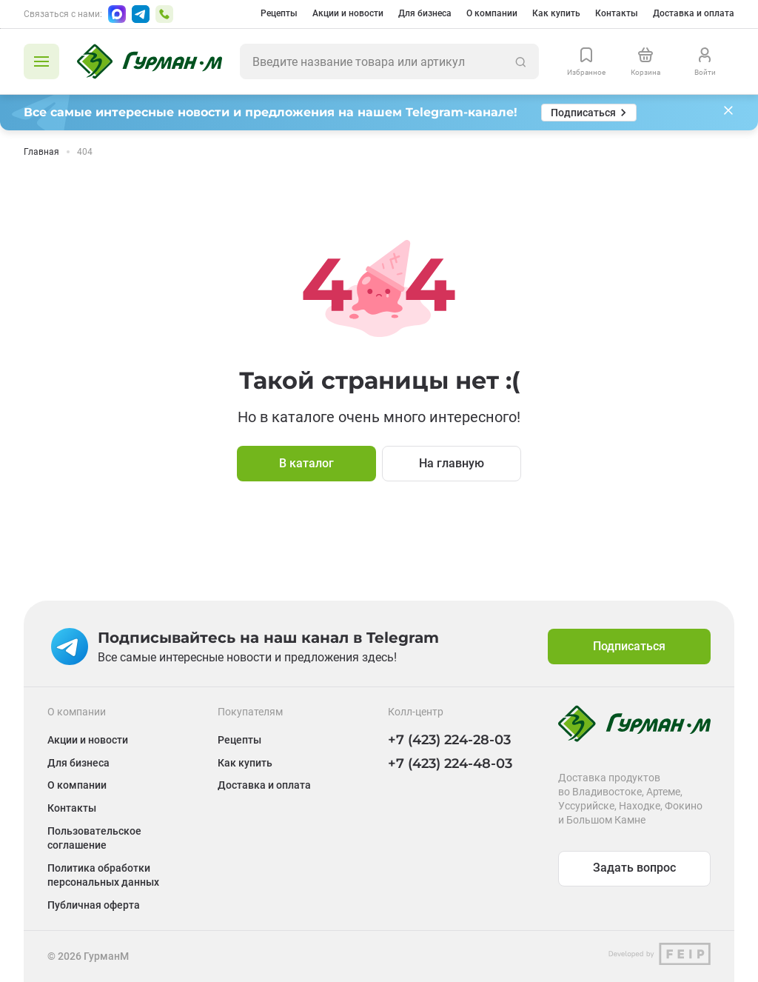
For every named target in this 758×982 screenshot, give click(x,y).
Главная (41, 152)
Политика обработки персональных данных (103, 875)
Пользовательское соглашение (94, 838)
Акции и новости (347, 13)
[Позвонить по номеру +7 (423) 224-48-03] (164, 14)
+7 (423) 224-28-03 (449, 740)
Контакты (616, 13)
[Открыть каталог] (41, 61)
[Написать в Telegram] (141, 14)
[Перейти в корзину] (645, 62)
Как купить (556, 13)
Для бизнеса (425, 13)
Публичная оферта (93, 905)
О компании (491, 13)
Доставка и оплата (693, 13)
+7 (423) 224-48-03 (450, 763)
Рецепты (279, 13)
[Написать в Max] (117, 14)
